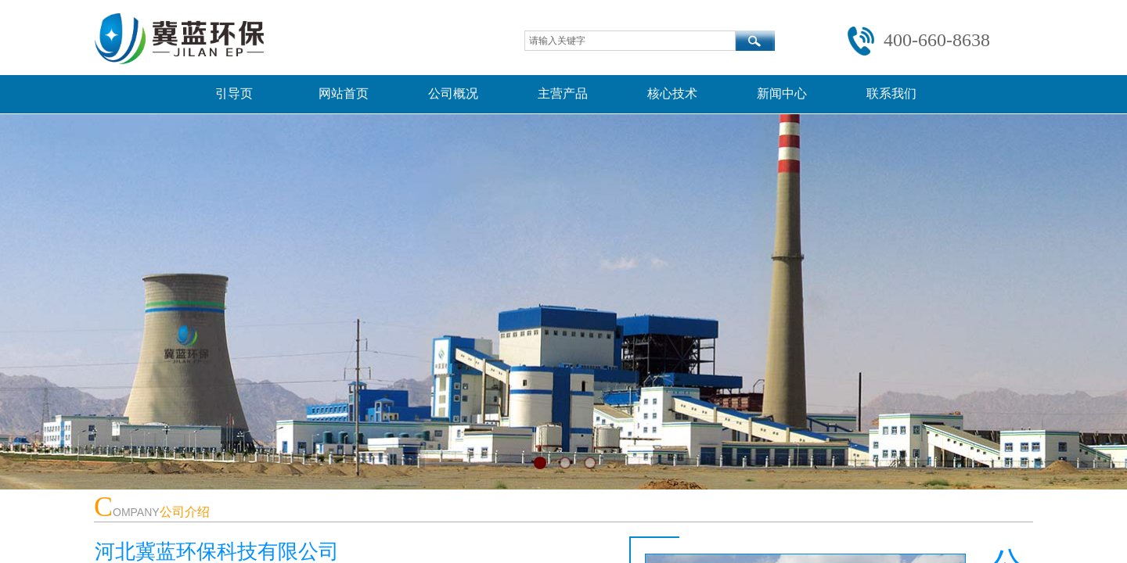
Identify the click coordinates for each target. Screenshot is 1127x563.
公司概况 (453, 93)
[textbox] (630, 40)
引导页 (234, 93)
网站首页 (344, 93)
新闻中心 (782, 93)
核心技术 (672, 93)
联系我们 (891, 93)
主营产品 (563, 93)
